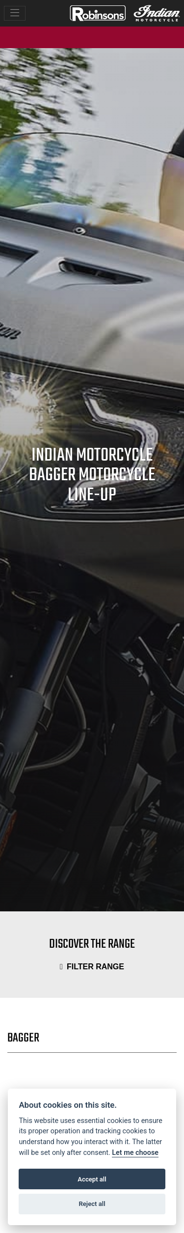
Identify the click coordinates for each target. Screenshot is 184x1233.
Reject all (92, 1203)
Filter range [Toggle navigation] (92, 966)
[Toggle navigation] (15, 13)
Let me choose (135, 1153)
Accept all (92, 1179)
